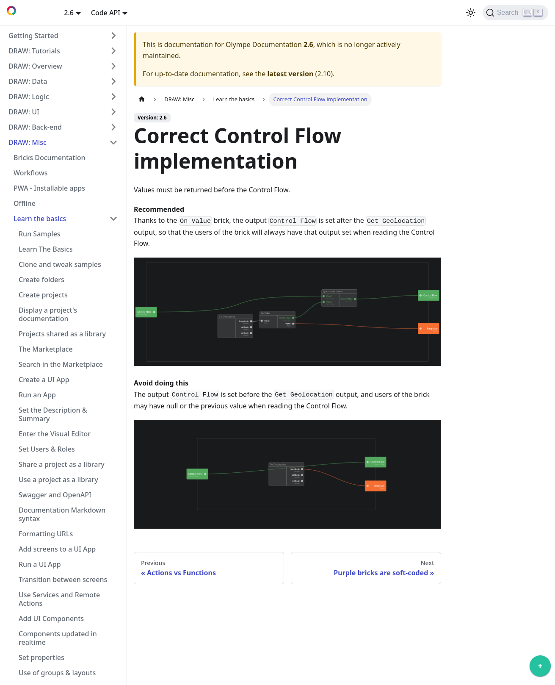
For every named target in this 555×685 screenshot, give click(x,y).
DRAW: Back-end (35, 127)
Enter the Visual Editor (55, 433)
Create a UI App (44, 379)
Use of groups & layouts (57, 672)
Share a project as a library (62, 464)
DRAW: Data (27, 81)
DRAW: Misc (27, 142)
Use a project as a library (58, 479)
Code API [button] (105, 12)
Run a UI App (40, 564)
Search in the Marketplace (61, 364)
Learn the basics (40, 218)
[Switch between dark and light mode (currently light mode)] (471, 12)
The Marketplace (46, 349)
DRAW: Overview (35, 66)
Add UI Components (51, 618)
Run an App (37, 394)
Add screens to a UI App (57, 549)
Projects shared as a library (62, 333)
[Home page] (142, 99)
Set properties (41, 657)
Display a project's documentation (48, 314)
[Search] (515, 12)
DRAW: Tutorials (34, 50)
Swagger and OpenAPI (55, 494)
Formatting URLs (46, 533)
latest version (290, 73)
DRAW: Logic (28, 96)
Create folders (41, 279)
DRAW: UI (23, 111)
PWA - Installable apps (49, 188)
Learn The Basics (46, 249)
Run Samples (40, 234)
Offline (25, 203)
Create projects (43, 295)
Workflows (30, 172)
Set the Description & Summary (53, 414)
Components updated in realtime (58, 638)
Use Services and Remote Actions (59, 599)
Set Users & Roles (47, 449)
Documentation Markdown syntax (62, 514)
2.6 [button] (69, 12)
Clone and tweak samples (60, 264)
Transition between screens (63, 579)
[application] (540, 668)
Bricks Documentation (50, 157)
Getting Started (33, 35)
